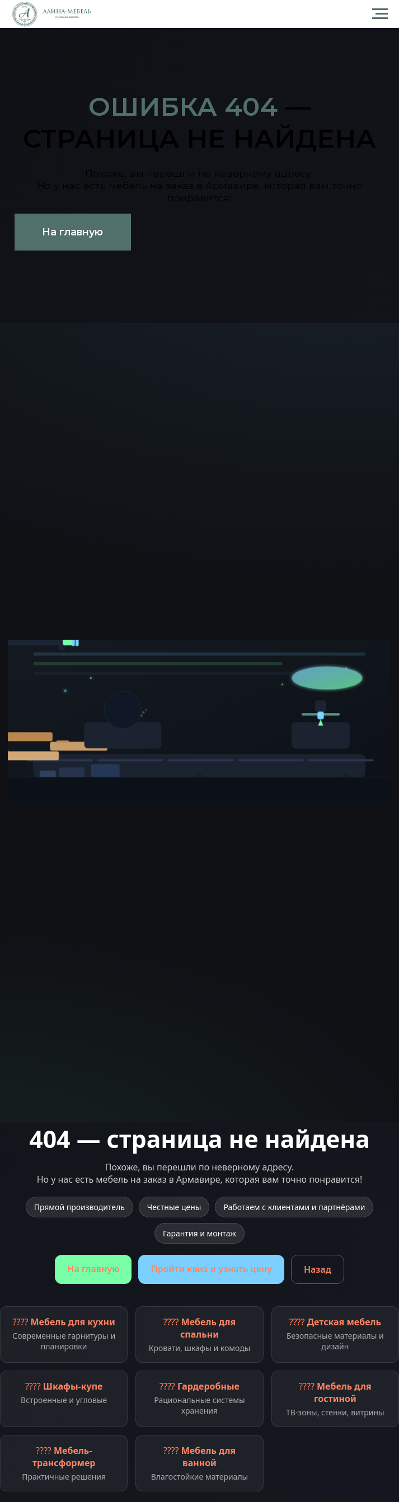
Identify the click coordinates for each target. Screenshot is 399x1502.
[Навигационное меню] (380, 14)
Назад (317, 1269)
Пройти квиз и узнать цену (211, 1269)
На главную (93, 1269)
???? (64, 1334)
